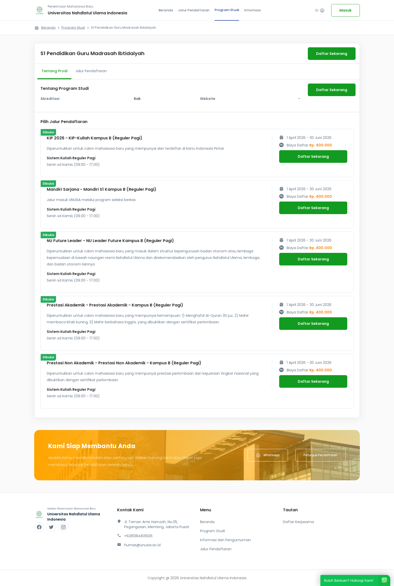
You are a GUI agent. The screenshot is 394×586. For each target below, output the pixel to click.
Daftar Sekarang (331, 53)
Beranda (166, 10)
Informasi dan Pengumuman (225, 539)
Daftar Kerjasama (298, 521)
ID (320, 10)
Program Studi (227, 10)
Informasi (252, 10)
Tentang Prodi (54, 71)
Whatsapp (268, 455)
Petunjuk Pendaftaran (320, 455)
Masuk (345, 10)
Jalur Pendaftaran (193, 10)
